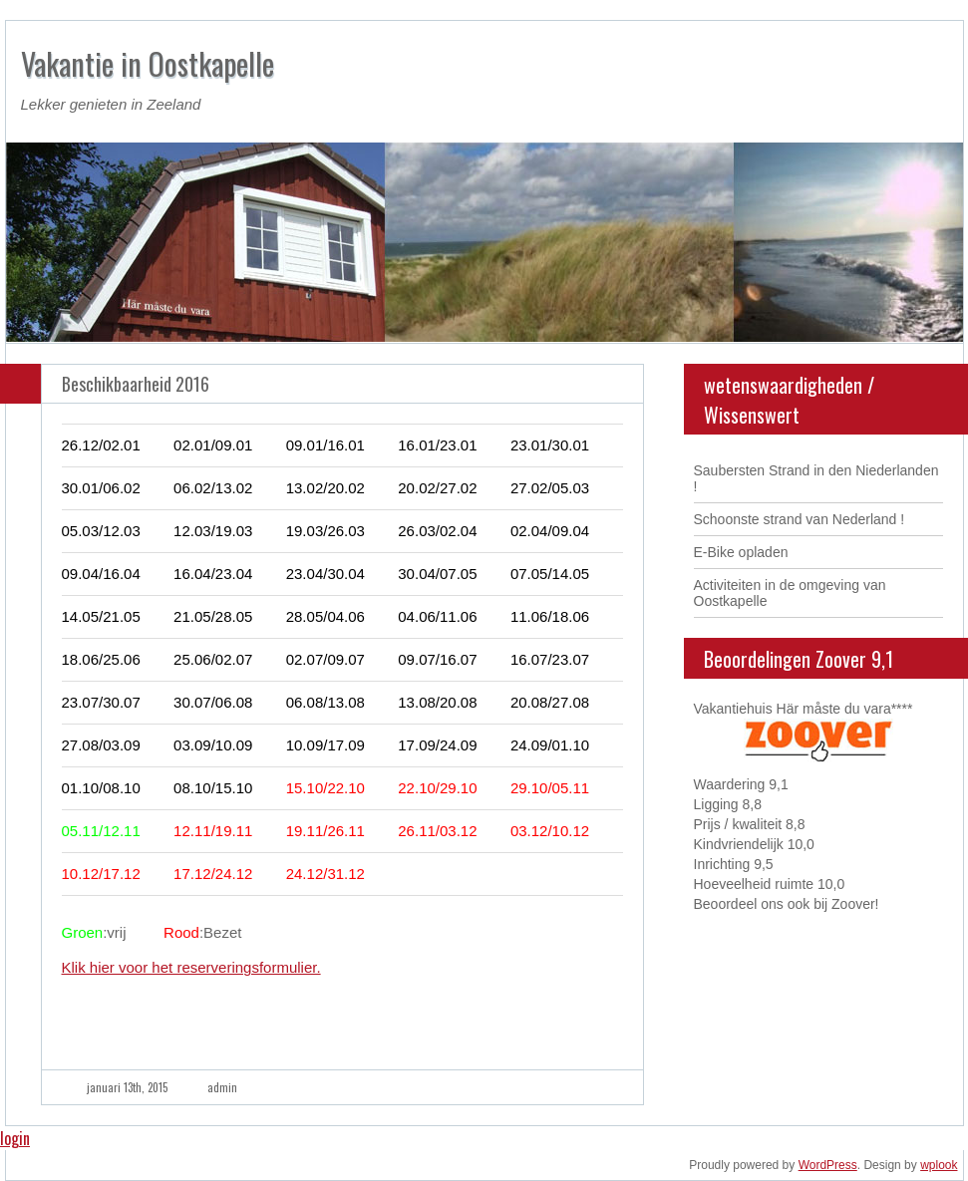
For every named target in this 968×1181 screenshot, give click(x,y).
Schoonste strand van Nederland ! (799, 519)
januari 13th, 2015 (127, 1087)
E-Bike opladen (741, 552)
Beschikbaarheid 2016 (135, 384)
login (15, 1138)
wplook (938, 1165)
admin (222, 1087)
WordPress (828, 1165)
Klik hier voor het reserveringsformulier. (191, 967)
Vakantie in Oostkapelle (147, 63)
